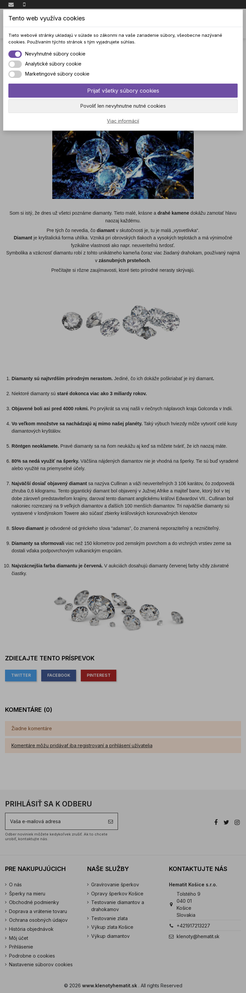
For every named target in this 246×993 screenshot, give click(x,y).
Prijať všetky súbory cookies (123, 90)
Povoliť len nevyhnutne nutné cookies (123, 106)
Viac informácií (123, 121)
